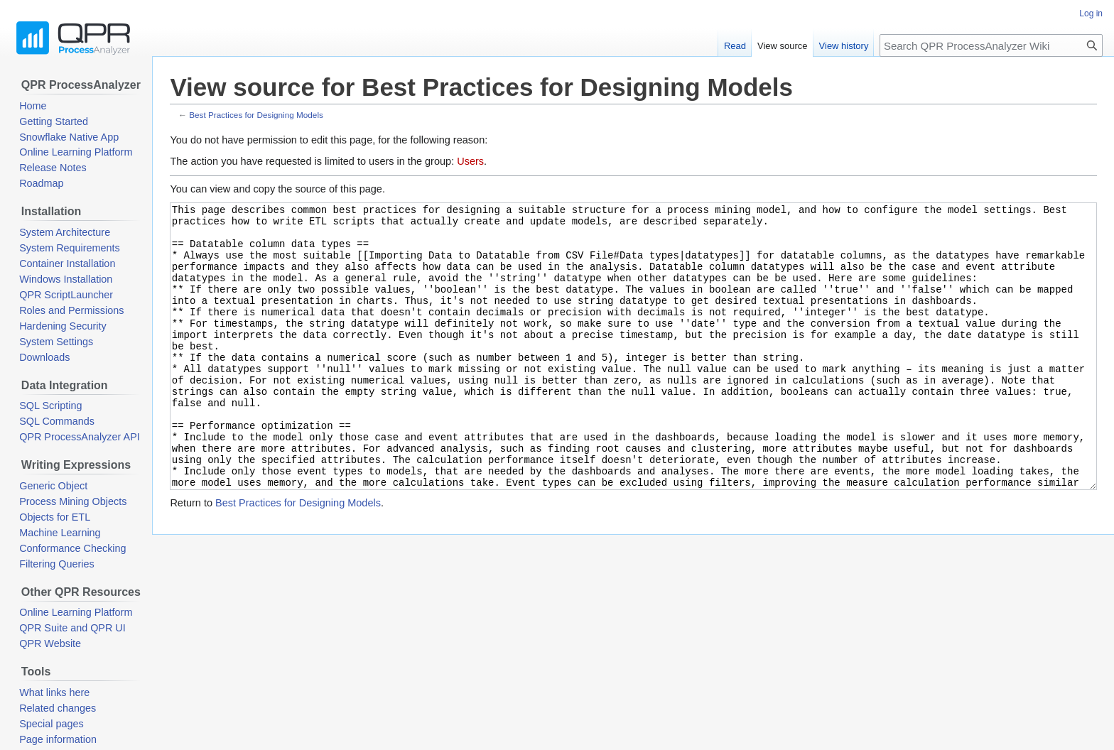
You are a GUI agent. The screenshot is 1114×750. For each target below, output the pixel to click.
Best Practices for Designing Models (256, 114)
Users (470, 161)
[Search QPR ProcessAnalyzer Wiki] (991, 45)
